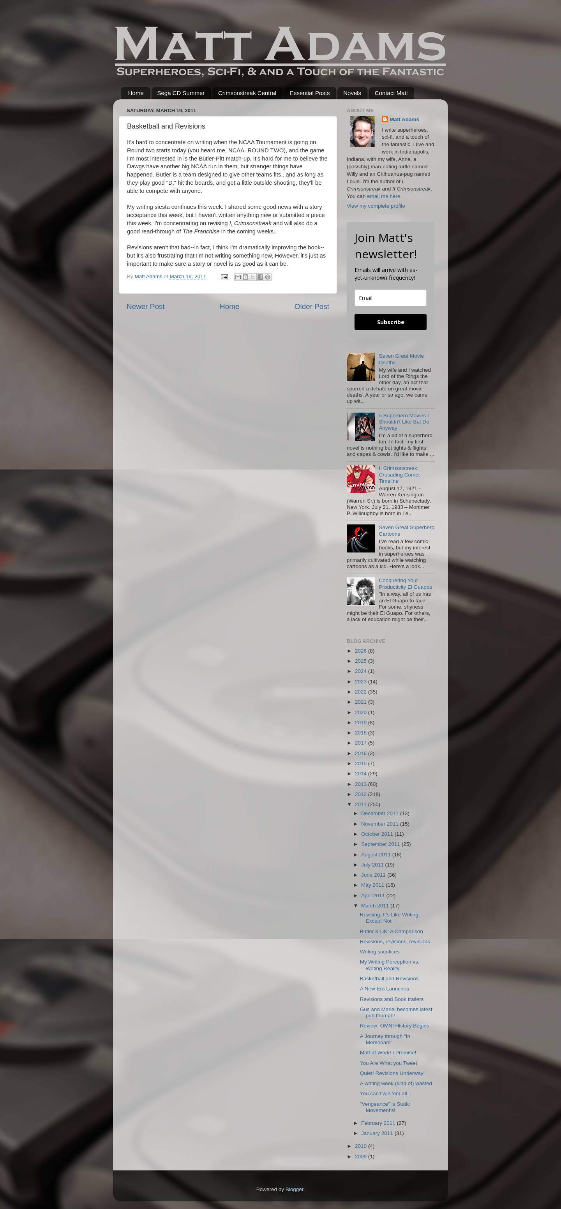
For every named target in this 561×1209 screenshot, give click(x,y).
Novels (352, 93)
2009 (361, 1157)
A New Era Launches (384, 989)
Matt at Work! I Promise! (388, 1052)
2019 (361, 722)
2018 (361, 733)
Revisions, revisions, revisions (395, 941)
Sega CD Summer (181, 93)
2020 (361, 712)
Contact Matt (391, 93)
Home (136, 93)
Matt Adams (404, 119)
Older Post (312, 306)
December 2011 (380, 813)
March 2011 (375, 906)
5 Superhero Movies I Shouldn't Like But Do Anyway (404, 422)
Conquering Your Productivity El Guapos (405, 583)
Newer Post (146, 306)
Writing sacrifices (380, 952)
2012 (361, 794)
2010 (361, 1146)
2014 (361, 774)
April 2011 (373, 895)
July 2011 (373, 865)
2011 (361, 804)
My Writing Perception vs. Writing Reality (390, 965)
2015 (361, 763)
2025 (361, 661)
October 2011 (378, 834)
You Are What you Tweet (388, 1063)
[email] (391, 297)
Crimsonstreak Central (247, 93)
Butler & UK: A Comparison (391, 931)
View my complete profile (376, 206)
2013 (361, 784)
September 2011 (381, 844)
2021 (361, 702)
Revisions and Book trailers (392, 999)
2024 (361, 671)
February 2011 (379, 1123)
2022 (361, 692)
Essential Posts (310, 93)
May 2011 (373, 885)
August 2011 (376, 855)
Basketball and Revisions (389, 978)
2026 (361, 651)
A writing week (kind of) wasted (396, 1083)
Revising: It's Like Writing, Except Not (390, 918)
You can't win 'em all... (385, 1093)
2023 (361, 682)
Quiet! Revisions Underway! (392, 1073)
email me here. (384, 196)
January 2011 (378, 1133)
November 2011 (380, 824)
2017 (361, 743)
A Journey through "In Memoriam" (385, 1039)
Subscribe (390, 322)
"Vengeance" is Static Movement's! (385, 1107)
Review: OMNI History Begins (394, 1026)
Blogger (294, 1189)
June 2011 (374, 875)
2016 (361, 753)
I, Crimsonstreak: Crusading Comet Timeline (399, 474)
